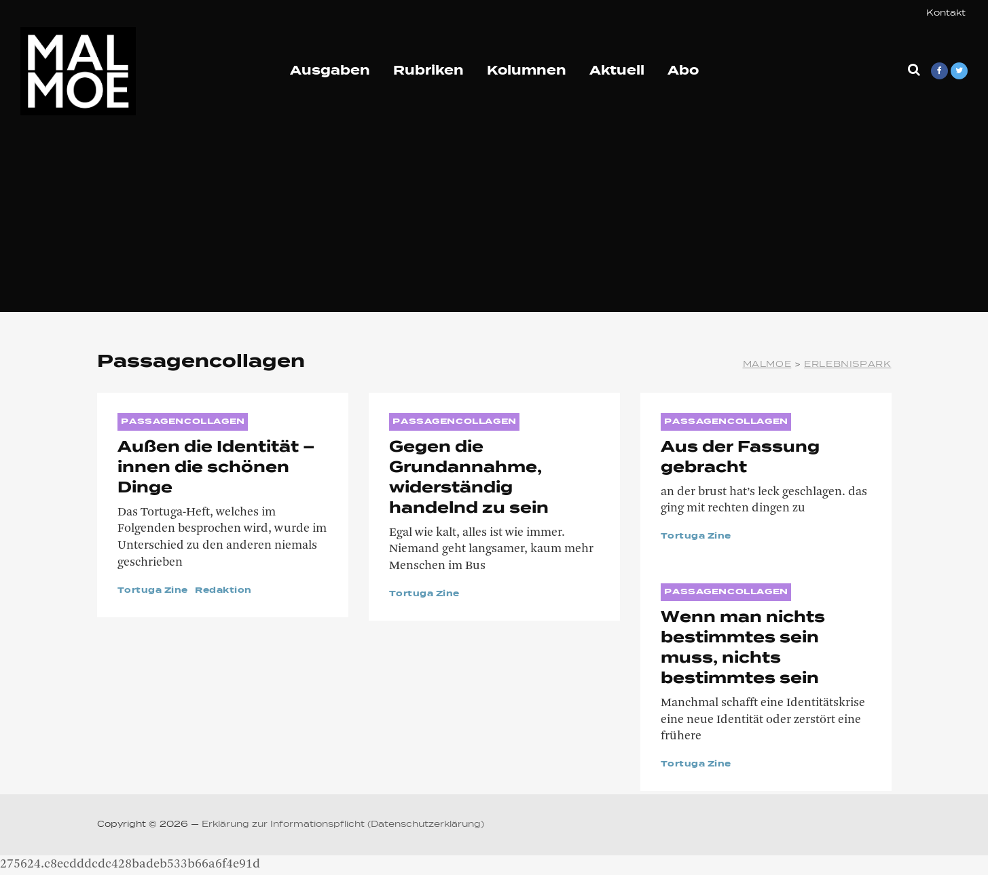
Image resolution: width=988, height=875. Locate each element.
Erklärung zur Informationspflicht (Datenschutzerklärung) (343, 825)
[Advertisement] (494, 217)
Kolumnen (526, 71)
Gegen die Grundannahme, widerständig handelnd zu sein (469, 478)
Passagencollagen (182, 422)
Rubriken (428, 71)
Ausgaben (330, 71)
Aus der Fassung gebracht (740, 457)
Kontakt (946, 13)
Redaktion (223, 591)
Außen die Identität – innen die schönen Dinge (216, 468)
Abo (683, 71)
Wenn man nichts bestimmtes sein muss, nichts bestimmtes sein (743, 648)
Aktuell (616, 71)
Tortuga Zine (152, 591)
